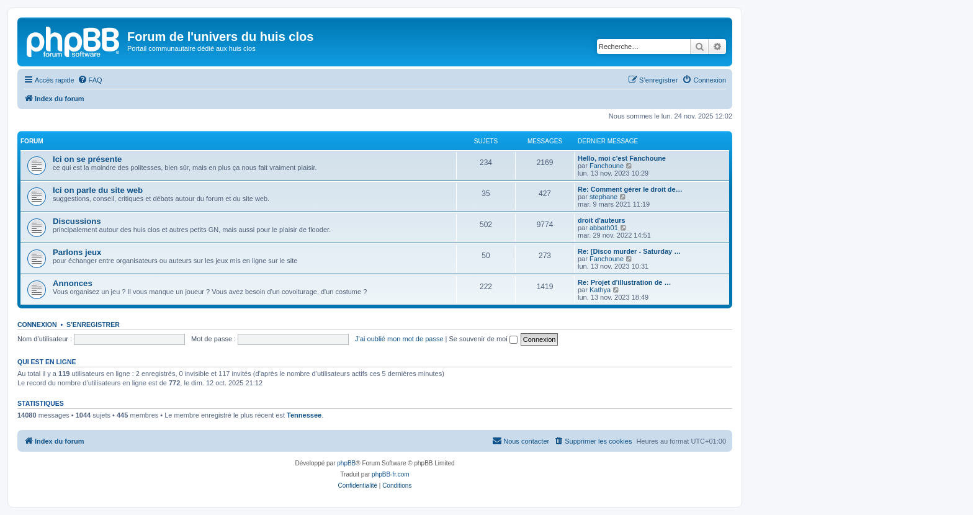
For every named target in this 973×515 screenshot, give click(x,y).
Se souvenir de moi (483, 339)
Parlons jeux (77, 252)
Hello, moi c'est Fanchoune (622, 158)
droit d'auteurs (602, 220)
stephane (603, 196)
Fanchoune (607, 165)
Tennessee (304, 415)
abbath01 (604, 227)
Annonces (72, 283)
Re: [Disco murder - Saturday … (629, 251)
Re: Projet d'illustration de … (624, 282)
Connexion (37, 324)
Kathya (600, 289)
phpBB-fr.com (391, 474)
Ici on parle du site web (98, 190)
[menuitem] (90, 80)
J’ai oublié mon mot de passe (399, 339)
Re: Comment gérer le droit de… (630, 189)
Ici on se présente (87, 159)
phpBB (346, 463)
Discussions (77, 221)
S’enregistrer (93, 324)
